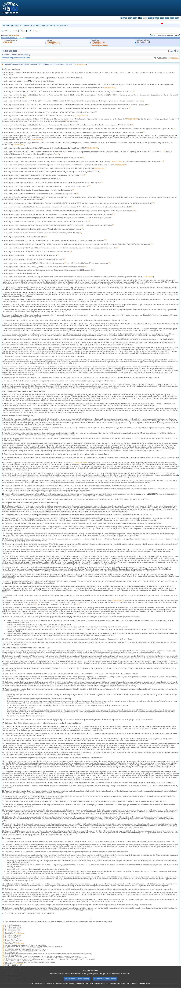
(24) (3, 958)
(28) (3, 963)
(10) (3, 938)
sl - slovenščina (173, 18)
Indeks (6, 31)
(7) (3, 933)
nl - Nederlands (161, 18)
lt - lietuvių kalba (153, 18)
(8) (3, 935)
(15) (3, 945)
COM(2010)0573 (120, 165)
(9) (3, 936)
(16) (3, 946)
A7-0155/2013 (7, 42)
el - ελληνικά (136, 18)
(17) (3, 948)
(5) (3, 931)
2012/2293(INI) (14, 35)
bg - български (121, 18)
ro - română (168, 18)
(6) (3, 932)
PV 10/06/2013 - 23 (53, 42)
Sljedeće (22, 31)
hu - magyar (156, 18)
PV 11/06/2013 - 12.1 (98, 42)
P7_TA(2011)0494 (19, 943)
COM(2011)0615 (37, 139)
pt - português (166, 18)
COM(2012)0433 (117, 600)
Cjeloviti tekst (35, 31)
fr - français (141, 18)
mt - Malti (158, 18)
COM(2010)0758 (132, 119)
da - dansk (129, 18)
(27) (3, 962)
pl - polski (163, 18)
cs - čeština (126, 18)
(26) (3, 961)
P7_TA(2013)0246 (143, 42)
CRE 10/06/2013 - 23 (53, 43)
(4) (3, 929)
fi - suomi (176, 18)
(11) (3, 939)
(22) (3, 955)
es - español (124, 18)
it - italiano (149, 18)
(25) (3, 959)
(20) (3, 952)
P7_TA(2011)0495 (19, 933)
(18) (3, 949)
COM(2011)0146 (115, 161)
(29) (3, 965)
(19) (3, 951)
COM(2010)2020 (109, 88)
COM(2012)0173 (81, 116)
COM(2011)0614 (18, 145)
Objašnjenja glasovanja (100, 45)
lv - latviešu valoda (151, 18)
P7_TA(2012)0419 (19, 963)
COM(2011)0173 (99, 168)
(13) (3, 942)
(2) (3, 926)
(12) (3, 941)
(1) (3, 925)
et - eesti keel (134, 18)
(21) (3, 953)
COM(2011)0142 (81, 463)
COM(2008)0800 (92, 148)
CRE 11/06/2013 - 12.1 (99, 43)
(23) (3, 956)
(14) (3, 943)
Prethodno (15, 31)
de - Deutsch (131, 18)
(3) (3, 928)
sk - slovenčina (171, 18)
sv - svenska (178, 18)
